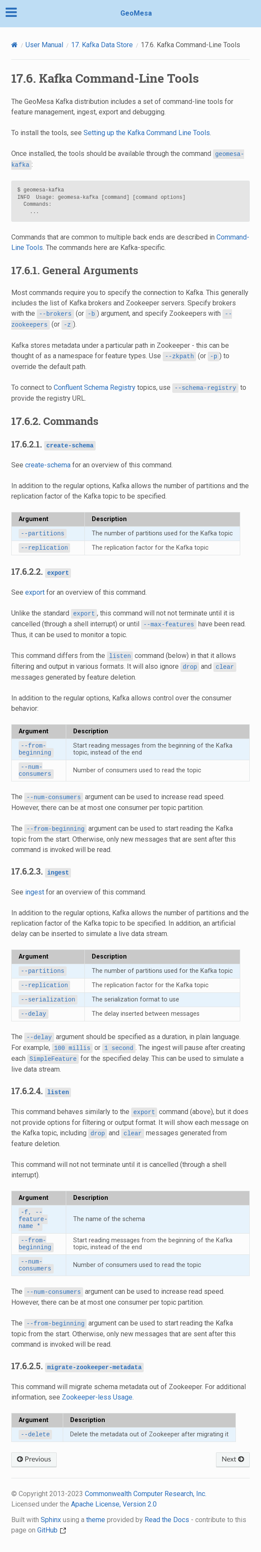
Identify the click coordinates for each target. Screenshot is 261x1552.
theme (95, 1520)
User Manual (44, 45)
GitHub (51, 1530)
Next (233, 1459)
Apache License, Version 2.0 (114, 1504)
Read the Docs (167, 1520)
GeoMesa (136, 13)
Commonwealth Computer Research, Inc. (145, 1494)
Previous (34, 1459)
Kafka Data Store (102, 45)
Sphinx (51, 1520)
